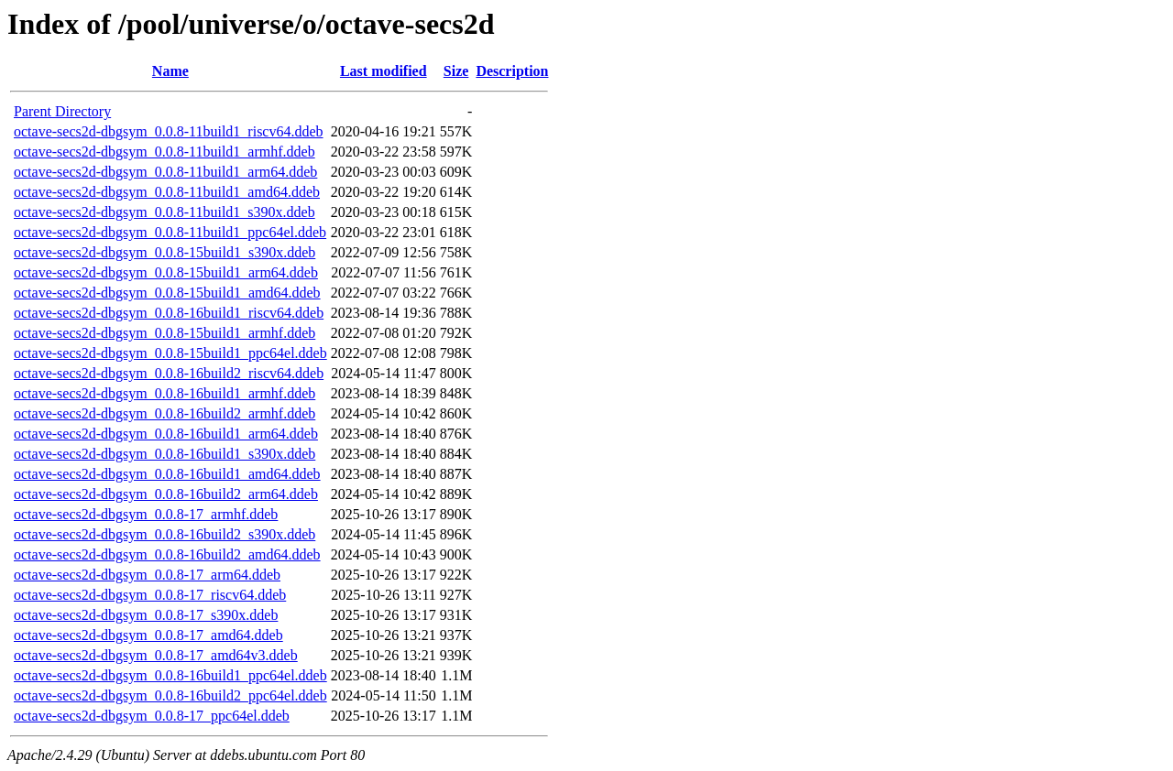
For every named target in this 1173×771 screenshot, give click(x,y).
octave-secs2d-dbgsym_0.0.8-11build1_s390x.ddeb (164, 212)
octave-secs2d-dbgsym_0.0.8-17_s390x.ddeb (146, 615)
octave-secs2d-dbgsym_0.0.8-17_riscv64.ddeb (150, 595)
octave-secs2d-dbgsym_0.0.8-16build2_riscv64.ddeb (168, 373)
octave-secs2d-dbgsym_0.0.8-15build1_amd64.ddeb (167, 292)
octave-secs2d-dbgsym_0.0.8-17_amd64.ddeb (148, 635)
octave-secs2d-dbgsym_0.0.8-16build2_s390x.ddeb (164, 534)
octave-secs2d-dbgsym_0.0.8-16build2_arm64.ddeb (166, 494)
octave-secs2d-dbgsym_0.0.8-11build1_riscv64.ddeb (168, 131)
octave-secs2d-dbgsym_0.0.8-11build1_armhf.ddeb (164, 151)
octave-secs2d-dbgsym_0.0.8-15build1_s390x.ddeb (164, 252)
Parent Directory (62, 111)
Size (456, 71)
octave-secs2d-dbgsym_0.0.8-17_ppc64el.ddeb (152, 715)
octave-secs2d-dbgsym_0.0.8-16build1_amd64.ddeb (167, 474)
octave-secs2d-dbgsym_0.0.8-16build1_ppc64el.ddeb (170, 675)
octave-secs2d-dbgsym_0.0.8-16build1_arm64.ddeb (166, 433)
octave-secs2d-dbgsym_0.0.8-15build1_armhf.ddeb (164, 333)
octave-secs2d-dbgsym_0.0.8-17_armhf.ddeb (146, 514)
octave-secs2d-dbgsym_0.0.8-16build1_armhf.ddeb (164, 393)
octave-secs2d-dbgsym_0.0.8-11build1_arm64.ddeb (165, 171)
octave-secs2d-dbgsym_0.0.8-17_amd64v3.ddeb (156, 655)
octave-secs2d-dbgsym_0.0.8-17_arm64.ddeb (147, 574)
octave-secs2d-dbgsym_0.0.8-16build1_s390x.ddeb (164, 454)
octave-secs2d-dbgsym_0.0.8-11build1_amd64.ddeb (167, 192)
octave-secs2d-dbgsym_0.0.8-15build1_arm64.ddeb (166, 272)
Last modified (383, 71)
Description (512, 71)
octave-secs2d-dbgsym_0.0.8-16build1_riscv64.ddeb (168, 312)
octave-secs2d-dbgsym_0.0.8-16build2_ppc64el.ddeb (170, 695)
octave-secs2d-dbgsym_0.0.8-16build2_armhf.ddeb (164, 413)
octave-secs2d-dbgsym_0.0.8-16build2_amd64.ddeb (167, 554)
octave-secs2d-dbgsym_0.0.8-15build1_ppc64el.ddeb (170, 353)
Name (170, 71)
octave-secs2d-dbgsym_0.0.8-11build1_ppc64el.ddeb (170, 232)
